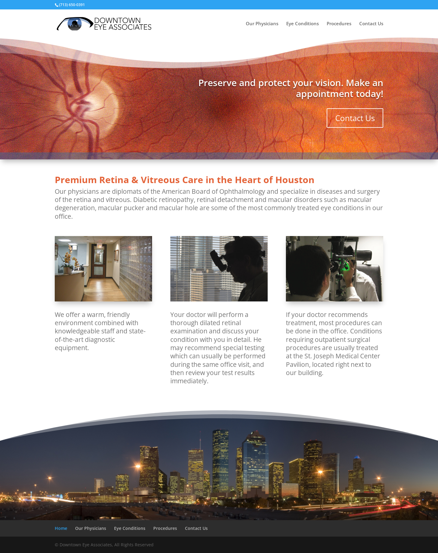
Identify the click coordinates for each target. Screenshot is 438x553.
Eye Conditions (302, 23)
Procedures (339, 23)
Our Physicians (262, 23)
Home (61, 528)
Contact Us (371, 23)
